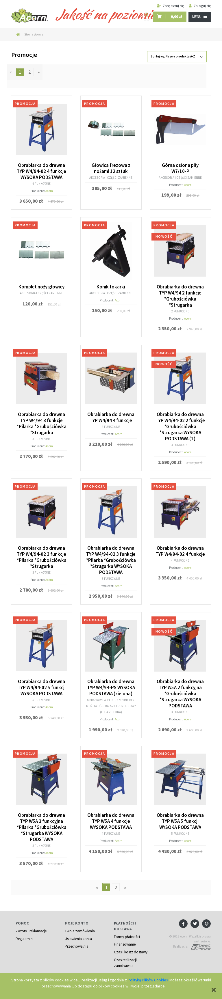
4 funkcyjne (41, 183)
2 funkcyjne (180, 309)
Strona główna (33, 34)
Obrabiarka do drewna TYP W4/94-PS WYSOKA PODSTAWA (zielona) (111, 683)
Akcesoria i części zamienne (111, 177)
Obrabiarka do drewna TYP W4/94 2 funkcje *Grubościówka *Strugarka (180, 294)
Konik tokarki (111, 286)
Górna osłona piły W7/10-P (180, 168)
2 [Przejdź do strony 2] (29, 72)
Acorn (49, 190)
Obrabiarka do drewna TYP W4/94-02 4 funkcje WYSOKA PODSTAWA (41, 171)
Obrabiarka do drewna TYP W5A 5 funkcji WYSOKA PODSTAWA (180, 816)
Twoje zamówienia (80, 924)
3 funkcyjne (41, 436)
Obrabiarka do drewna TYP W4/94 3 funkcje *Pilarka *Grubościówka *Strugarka (41, 421)
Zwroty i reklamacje (31, 924)
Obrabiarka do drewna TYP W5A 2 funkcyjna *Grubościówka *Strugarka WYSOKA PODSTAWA (180, 689)
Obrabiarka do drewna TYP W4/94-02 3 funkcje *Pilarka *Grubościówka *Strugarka (41, 553)
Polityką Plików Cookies (147, 980)
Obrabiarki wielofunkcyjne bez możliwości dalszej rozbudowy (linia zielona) (111, 701)
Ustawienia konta (78, 932)
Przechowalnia (77, 940)
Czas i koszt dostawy (131, 946)
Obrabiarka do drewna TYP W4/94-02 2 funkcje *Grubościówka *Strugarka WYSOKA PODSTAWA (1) (180, 424)
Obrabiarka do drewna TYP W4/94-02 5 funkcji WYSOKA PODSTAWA (42, 683)
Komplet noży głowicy (41, 286)
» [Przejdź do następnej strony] (39, 72)
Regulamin (24, 932)
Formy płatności (127, 930)
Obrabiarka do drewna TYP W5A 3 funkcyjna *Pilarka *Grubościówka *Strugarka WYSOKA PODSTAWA (41, 822)
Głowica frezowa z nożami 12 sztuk (111, 168)
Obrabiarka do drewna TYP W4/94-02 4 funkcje (180, 548)
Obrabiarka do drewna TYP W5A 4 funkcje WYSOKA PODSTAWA (111, 816)
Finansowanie (125, 938)
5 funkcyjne (41, 695)
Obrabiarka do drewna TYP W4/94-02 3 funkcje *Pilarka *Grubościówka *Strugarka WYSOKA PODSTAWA (111, 556)
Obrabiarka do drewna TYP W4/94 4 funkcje (111, 415)
